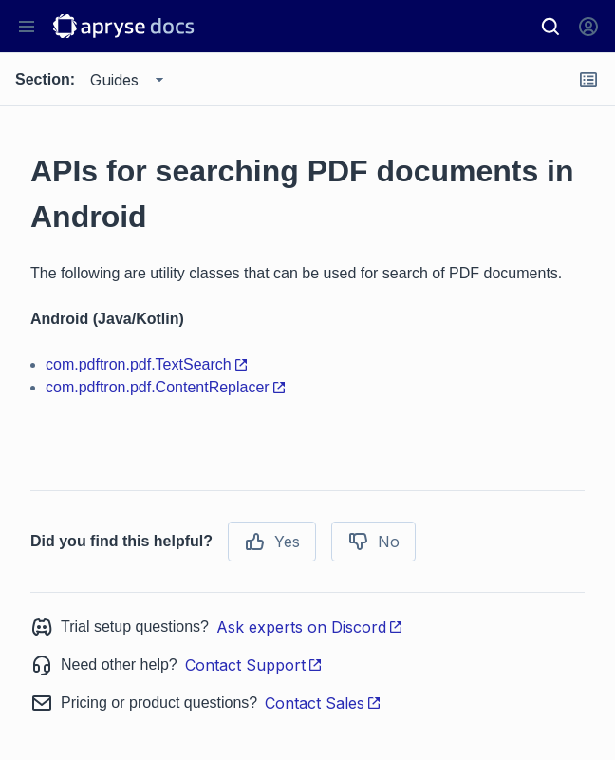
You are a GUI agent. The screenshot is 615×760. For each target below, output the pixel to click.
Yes (272, 541)
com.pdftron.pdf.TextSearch (147, 364)
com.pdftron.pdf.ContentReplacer (166, 387)
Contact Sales (323, 703)
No (373, 541)
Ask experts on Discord (309, 627)
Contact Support (254, 665)
